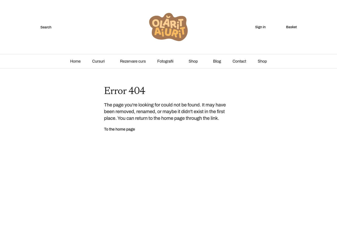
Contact (239, 61)
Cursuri (98, 61)
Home (75, 61)
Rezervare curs (133, 61)
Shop (193, 61)
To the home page (119, 129)
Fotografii (165, 61)
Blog (217, 61)
